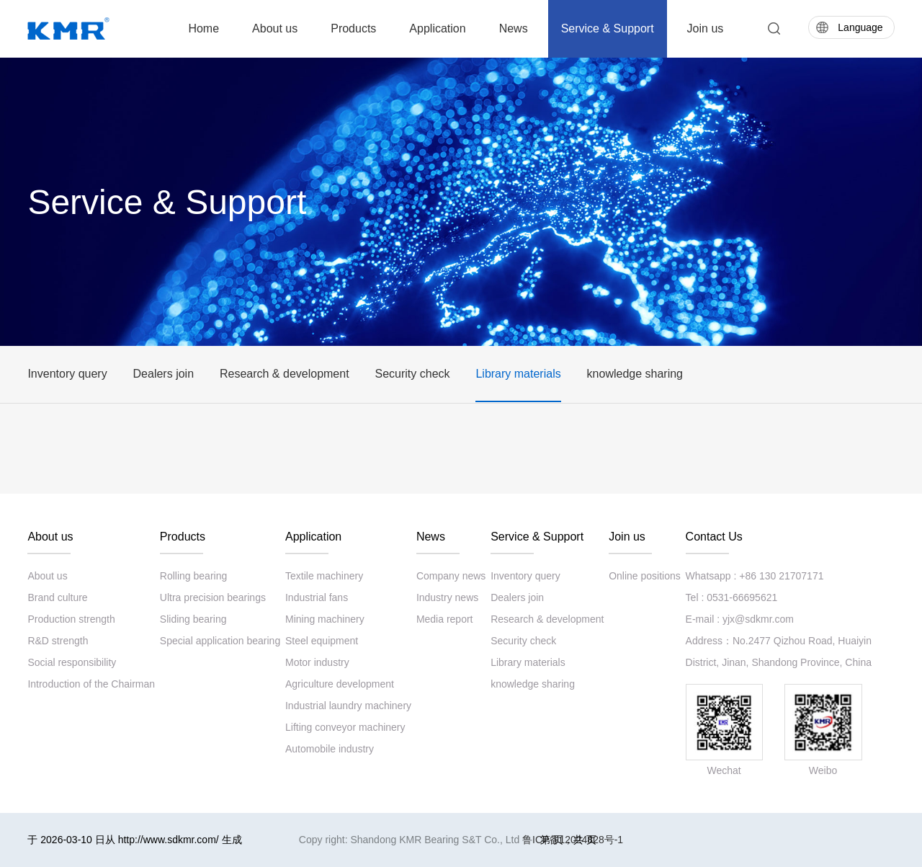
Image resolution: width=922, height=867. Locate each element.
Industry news (447, 597)
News (513, 28)
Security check (412, 374)
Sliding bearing (193, 619)
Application (437, 28)
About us (274, 28)
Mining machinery (324, 619)
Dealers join (163, 374)
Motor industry (317, 662)
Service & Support (607, 28)
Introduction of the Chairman (91, 684)
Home (203, 28)
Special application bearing (220, 640)
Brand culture (57, 597)
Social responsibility (71, 662)
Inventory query (67, 374)
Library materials (517, 374)
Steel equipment (321, 640)
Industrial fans (316, 597)
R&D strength (57, 640)
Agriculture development (339, 684)
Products (353, 28)
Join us (705, 28)
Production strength (71, 619)
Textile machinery (324, 576)
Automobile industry (329, 749)
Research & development (284, 374)
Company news (451, 576)
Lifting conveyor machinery (345, 727)
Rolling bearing (193, 576)
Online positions (645, 576)
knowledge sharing (635, 374)
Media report (444, 619)
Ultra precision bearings (213, 597)
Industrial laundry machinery (348, 705)
